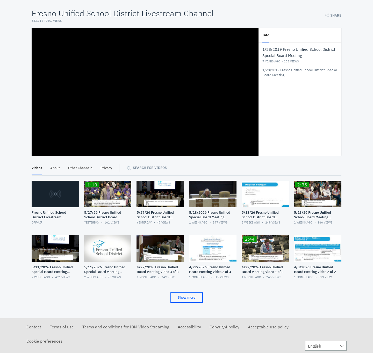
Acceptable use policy (268, 326)
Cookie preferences (44, 341)
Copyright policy (224, 326)
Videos (37, 168)
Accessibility (189, 326)
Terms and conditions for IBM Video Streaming (125, 326)
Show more (186, 297)
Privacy (106, 168)
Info (265, 35)
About (55, 168)
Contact (33, 326)
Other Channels (80, 168)
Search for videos (150, 167)
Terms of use (62, 326)
